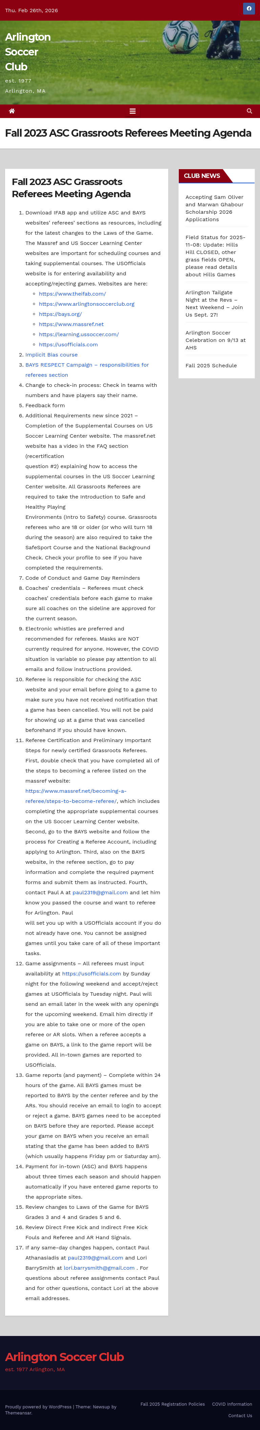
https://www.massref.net (71, 324)
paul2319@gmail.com (100, 892)
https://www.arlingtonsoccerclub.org (86, 304)
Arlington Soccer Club (28, 52)
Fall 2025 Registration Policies (172, 1404)
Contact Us (240, 1415)
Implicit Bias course (51, 354)
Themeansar (18, 1412)
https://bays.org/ (60, 314)
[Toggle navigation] (132, 111)
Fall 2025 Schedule (211, 365)
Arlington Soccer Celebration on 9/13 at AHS (216, 340)
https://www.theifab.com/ (72, 294)
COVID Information (232, 1404)
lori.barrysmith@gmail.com (99, 1268)
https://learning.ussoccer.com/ (79, 334)
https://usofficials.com (68, 344)
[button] (249, 111)
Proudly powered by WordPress (39, 1406)
